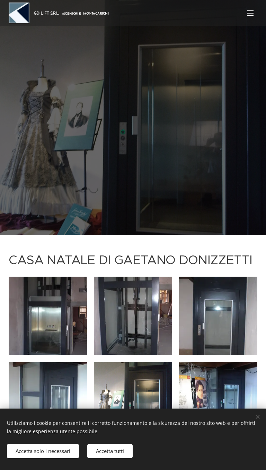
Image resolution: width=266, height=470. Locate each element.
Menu (250, 13)
